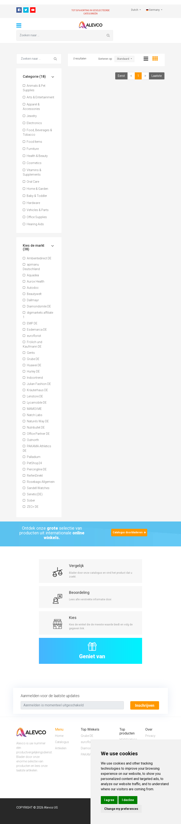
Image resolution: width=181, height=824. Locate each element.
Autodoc (31, 287)
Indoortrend (33, 377)
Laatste (157, 76)
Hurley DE (31, 371)
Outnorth (31, 440)
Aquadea (31, 275)
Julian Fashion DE (37, 384)
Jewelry (30, 116)
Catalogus (62, 741)
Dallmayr (31, 300)
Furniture (31, 149)
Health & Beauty (35, 156)
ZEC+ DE (30, 506)
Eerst (121, 76)
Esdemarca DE (35, 329)
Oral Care (31, 181)
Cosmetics (32, 163)
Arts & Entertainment (38, 97)
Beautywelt (32, 294)
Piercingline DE (35, 469)
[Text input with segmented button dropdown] (72, 705)
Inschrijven (144, 705)
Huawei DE (32, 365)
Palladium (31, 457)
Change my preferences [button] (121, 808)
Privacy (150, 735)
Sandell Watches (36, 488)
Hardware (31, 203)
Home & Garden (35, 188)
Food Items (32, 141)
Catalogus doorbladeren (129, 532)
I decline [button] (128, 800)
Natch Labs (32, 415)
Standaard (123, 58)
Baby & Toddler (35, 196)
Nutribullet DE (34, 427)
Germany (153, 9)
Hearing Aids (33, 224)
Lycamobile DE (35, 402)
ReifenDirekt (33, 475)
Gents (29, 352)
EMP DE (30, 323)
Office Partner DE (36, 433)
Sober (29, 500)
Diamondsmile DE (37, 306)
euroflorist (32, 336)
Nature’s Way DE (36, 421)
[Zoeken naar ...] (60, 35)
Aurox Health (33, 281)
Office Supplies (35, 217)
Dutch (135, 9)
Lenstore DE (33, 396)
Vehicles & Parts (36, 210)
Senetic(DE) (33, 494)
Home (59, 735)
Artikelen (60, 748)
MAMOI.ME (32, 408)
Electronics (32, 123)
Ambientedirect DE (37, 258)
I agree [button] (109, 800)
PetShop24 (32, 463)
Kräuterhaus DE (35, 390)
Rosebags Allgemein (39, 481)
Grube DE (31, 359)
